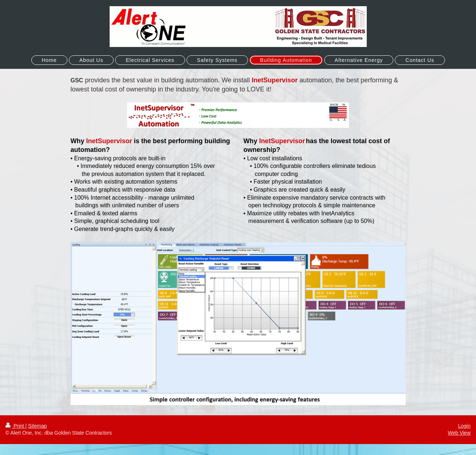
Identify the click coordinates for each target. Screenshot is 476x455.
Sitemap (37, 426)
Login (464, 426)
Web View (459, 433)
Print (15, 426)
